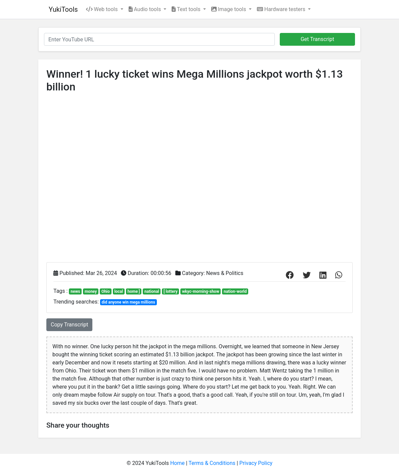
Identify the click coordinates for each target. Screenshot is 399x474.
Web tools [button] (102, 9)
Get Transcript (317, 39)
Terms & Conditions (211, 463)
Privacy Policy (256, 463)
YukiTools (63, 9)
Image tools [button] (229, 9)
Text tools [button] (187, 9)
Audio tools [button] (146, 9)
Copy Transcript (69, 324)
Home (177, 463)
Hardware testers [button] (282, 9)
